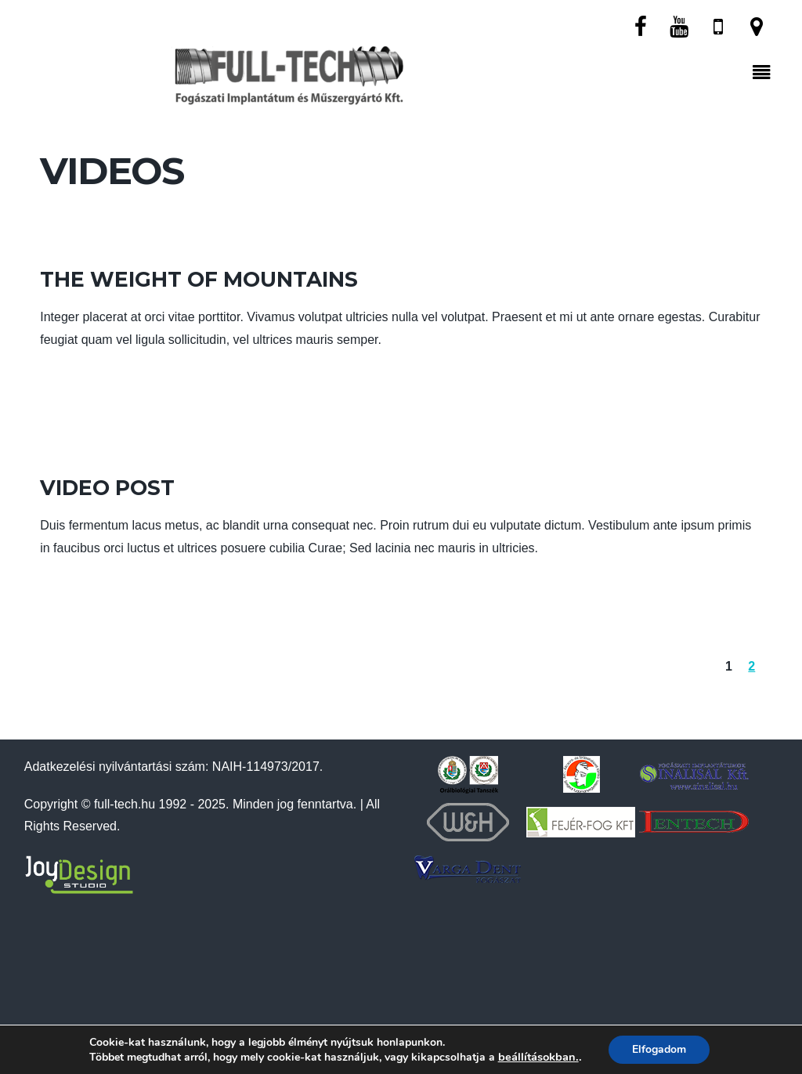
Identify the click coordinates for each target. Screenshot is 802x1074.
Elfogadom (659, 1049)
